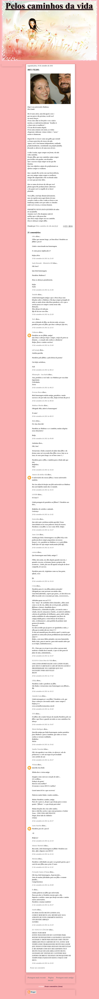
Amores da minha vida (39, 474)
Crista (34, 586)
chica (34, 236)
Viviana (34, 764)
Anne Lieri (35, 534)
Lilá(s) (34, 680)
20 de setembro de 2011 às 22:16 (42, 854)
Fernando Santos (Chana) (41, 872)
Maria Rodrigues (37, 729)
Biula (34, 421)
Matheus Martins (38, 405)
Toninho (35, 294)
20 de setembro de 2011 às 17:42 (42, 676)
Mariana (35, 859)
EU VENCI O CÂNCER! (40, 930)
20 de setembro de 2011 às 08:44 (42, 401)
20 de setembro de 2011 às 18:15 (42, 691)
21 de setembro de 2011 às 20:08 (42, 885)
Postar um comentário (37, 968)
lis (33, 890)
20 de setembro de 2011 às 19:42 (42, 744)
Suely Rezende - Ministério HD (42, 263)
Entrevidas (35, 519)
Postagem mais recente (36, 978)
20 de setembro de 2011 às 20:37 (42, 821)
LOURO (35, 494)
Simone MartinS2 (38, 846)
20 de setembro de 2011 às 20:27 (42, 760)
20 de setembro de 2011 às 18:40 (42, 709)
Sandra (34, 910)
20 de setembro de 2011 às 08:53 (42, 416)
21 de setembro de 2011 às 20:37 (42, 905)
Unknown (35, 332)
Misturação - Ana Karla (40, 374)
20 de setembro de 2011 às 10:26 (42, 470)
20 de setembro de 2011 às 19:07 (42, 724)
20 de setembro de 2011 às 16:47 (42, 656)
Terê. (33, 319)
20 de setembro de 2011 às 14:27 (42, 530)
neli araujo (35, 350)
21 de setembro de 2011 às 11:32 (42, 867)
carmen (34, 552)
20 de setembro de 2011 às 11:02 (42, 514)
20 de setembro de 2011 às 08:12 (42, 370)
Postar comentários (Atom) (54, 986)
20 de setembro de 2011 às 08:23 (42, 387)
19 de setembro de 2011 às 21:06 (42, 290)
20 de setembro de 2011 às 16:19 (42, 547)
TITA (34, 714)
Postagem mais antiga (65, 978)
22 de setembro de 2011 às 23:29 (42, 925)
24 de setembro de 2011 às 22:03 (42, 963)
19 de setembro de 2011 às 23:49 (42, 345)
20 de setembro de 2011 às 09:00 (42, 438)
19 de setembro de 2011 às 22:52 (42, 327)
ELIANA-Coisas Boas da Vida (42, 660)
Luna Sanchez (37, 825)
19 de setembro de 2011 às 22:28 (42, 314)
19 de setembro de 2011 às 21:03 (42, 258)
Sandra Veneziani (38, 749)
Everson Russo (37, 392)
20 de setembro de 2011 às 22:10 (42, 841)
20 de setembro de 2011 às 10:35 (42, 490)
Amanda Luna (37, 696)
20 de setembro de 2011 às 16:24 (42, 581)
